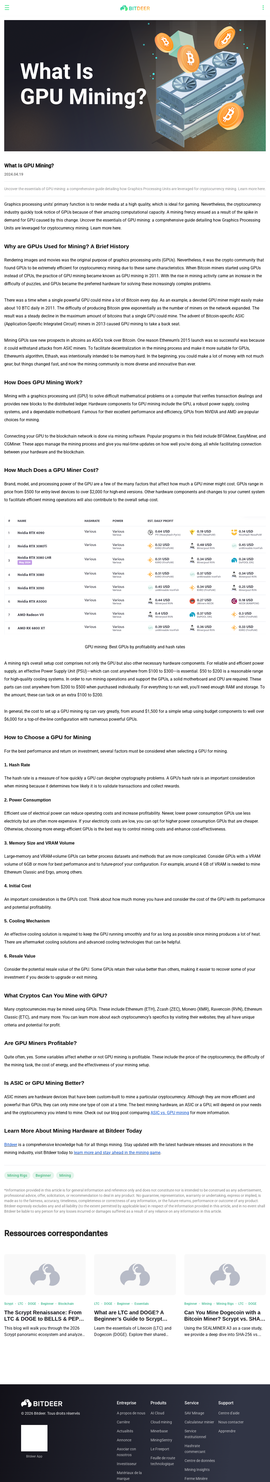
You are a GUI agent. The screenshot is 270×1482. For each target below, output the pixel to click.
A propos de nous (131, 1413)
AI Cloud (157, 1413)
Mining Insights (197, 1469)
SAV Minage (194, 1413)
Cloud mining (161, 1422)
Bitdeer (10, 1144)
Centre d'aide (228, 1413)
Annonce (124, 1440)
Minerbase (159, 1431)
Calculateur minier (199, 1422)
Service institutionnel (195, 1434)
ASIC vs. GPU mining (170, 1112)
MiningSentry (161, 1440)
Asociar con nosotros (126, 1452)
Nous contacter (231, 1422)
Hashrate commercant (195, 1449)
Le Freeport (160, 1449)
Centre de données (200, 1460)
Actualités (125, 1431)
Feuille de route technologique (163, 1461)
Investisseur (127, 1464)
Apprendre (226, 1431)
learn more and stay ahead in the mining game (117, 1152)
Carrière (123, 1422)
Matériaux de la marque (129, 1476)
